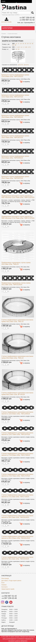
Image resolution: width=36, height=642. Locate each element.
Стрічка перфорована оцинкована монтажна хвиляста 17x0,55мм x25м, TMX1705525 (17, 454)
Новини (3, 585)
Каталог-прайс (6, 19)
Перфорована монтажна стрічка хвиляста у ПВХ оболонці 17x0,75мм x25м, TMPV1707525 (17, 217)
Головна (3, 33)
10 (16, 49)
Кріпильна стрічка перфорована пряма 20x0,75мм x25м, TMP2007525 (15, 177)
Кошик (3, 1)
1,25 (18, 47)
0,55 (26, 47)
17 (18, 43)
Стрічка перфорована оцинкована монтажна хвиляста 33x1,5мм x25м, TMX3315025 (17, 558)
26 (28, 43)
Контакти (4, 587)
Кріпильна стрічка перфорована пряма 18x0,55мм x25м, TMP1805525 (15, 116)
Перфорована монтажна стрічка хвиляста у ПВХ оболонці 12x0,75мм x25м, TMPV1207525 (17, 196)
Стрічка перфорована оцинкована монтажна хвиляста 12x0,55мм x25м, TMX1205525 (17, 413)
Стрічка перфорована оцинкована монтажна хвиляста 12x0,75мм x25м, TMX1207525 (17, 433)
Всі (13, 43)
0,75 (29, 47)
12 (16, 43)
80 (15, 45)
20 (23, 43)
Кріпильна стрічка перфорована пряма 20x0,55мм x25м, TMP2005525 (15, 157)
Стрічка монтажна (12, 33)
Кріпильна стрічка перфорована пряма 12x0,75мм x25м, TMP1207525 (15, 96)
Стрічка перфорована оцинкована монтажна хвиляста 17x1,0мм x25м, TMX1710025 (17, 495)
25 (25, 43)
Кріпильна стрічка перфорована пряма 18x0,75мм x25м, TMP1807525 (15, 136)
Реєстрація (5, 578)
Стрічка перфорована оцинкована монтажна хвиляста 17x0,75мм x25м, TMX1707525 (17, 475)
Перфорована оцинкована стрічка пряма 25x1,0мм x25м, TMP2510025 (16, 283)
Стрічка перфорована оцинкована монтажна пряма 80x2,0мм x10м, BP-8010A (17, 393)
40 (32, 43)
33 (30, 43)
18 (21, 43)
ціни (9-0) (26, 64)
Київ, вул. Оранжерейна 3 (26, 22)
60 (13, 45)
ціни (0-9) (20, 64)
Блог (3, 582)
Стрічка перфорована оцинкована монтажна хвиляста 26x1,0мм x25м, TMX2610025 (17, 516)
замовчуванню (13, 64)
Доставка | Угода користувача (11, 580)
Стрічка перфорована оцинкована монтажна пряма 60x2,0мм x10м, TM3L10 (17, 357)
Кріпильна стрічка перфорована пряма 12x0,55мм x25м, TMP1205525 (15, 75)
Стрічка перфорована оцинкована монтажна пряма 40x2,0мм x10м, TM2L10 (17, 320)
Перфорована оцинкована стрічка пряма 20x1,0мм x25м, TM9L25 (16, 263)
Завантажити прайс (7, 589)
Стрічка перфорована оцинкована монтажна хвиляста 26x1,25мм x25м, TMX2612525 (17, 537)
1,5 (21, 47)
